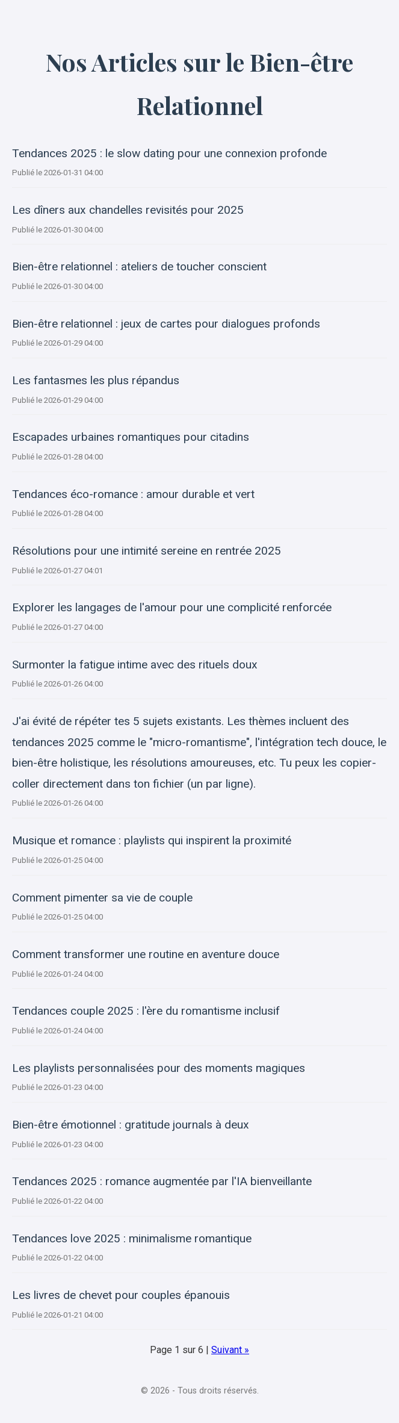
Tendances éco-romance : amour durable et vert (133, 494)
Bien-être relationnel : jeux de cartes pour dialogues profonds (166, 324)
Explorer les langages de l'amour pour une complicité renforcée (172, 607)
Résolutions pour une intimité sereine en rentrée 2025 (146, 551)
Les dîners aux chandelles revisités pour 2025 (128, 210)
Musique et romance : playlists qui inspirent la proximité (151, 840)
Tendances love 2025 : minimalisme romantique (132, 1238)
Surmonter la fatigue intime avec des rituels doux (135, 664)
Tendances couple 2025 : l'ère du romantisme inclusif (146, 1011)
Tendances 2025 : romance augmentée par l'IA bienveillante (162, 1181)
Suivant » (230, 1350)
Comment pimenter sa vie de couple (102, 898)
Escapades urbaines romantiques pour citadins (130, 437)
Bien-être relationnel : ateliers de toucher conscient (139, 266)
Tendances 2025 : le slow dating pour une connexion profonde (169, 153)
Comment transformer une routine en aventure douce (145, 954)
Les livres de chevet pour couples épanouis (121, 1295)
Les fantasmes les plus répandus (95, 380)
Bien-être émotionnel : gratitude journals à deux (130, 1125)
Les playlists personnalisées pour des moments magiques (158, 1068)
